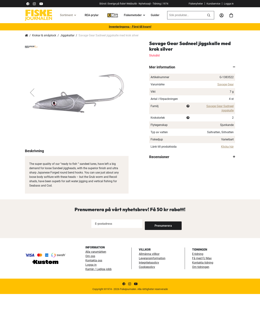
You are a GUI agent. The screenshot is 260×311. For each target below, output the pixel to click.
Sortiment (66, 15)
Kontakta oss (93, 277)
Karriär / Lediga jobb (98, 286)
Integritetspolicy (149, 279)
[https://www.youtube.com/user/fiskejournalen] (41, 3)
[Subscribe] (156, 240)
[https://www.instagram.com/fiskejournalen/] (34, 3)
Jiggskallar (67, 35)
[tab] (192, 67)
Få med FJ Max (202, 275)
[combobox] (185, 15)
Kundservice (213, 3)
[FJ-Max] (112, 15)
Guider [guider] (155, 15)
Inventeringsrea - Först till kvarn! (130, 26)
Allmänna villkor (149, 271)
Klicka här (227, 146)
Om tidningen (200, 284)
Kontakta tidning (202, 279)
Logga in (229, 3)
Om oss (90, 273)
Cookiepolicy (147, 284)
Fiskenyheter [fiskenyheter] (196, 3)
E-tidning (197, 271)
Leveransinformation (152, 275)
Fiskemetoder (133, 15)
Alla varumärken (95, 268)
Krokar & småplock (44, 35)
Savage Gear (225, 84)
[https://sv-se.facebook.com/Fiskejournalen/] (27, 3)
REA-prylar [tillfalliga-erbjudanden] (92, 15)
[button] (32, 92)
